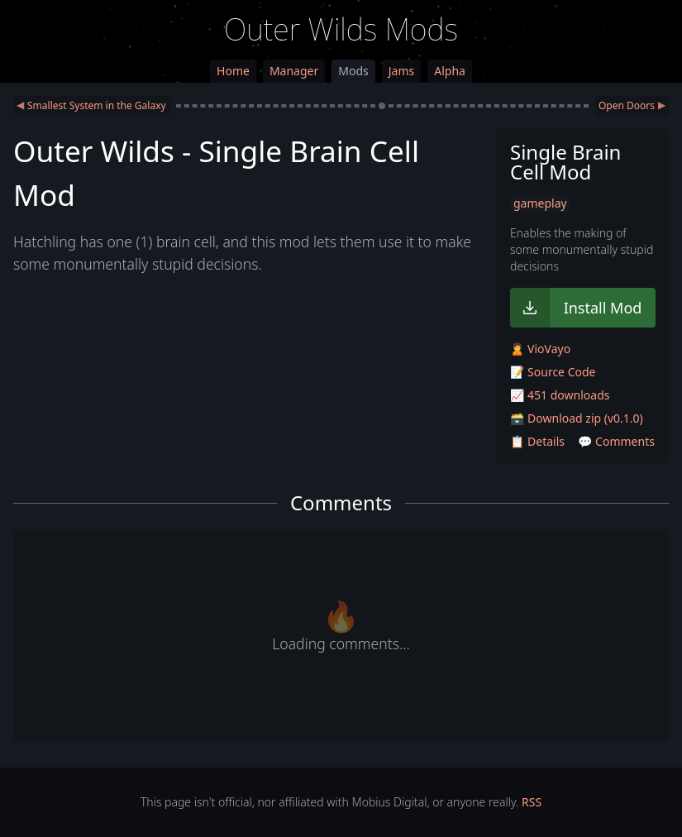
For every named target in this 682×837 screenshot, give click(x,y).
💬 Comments (616, 441)
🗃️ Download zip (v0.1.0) (576, 418)
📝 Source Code (552, 372)
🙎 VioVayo (540, 348)
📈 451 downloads (559, 395)
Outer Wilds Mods (341, 29)
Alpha (449, 71)
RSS (531, 802)
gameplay (540, 203)
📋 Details (537, 441)
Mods (353, 71)
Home (233, 71)
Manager (293, 71)
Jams (401, 71)
